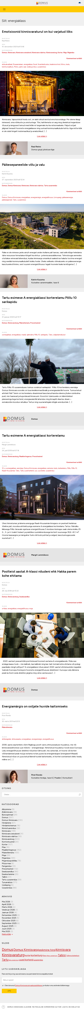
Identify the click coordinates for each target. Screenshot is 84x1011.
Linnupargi (57, 197)
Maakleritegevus (25, 456)
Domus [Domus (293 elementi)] (7, 949)
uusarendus (41, 67)
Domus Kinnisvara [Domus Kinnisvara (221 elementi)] (26, 949)
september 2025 (9, 923)
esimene (50, 468)
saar (24, 67)
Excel (35, 64)
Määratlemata (24, 323)
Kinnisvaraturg (51, 52)
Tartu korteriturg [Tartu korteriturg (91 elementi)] (14, 960)
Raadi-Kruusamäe (8, 471)
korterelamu (62, 468)
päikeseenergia (67, 197)
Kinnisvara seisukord (23, 52)
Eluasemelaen (18, 64)
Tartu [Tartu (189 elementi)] (5, 959)
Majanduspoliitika (9, 861)
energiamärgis (36, 197)
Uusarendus (7, 888)
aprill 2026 (6, 904)
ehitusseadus (16, 739)
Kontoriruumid (8, 842)
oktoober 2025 (8, 920)
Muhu (16, 67)
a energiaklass (11, 468)
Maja (65, 52)
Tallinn (4, 877)
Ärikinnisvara (7, 812)
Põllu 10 (37, 335)
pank (21, 67)
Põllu (69, 468)
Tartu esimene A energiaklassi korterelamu (33, 435)
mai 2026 (6, 901)
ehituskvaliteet (7, 64)
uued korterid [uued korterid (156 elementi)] (26, 959)
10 (3, 468)
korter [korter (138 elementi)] (27, 955)
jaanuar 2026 (8, 912)
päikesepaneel (7, 200)
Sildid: (4, 62)
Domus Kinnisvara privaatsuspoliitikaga (28, 985)
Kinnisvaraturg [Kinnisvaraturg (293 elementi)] (13, 955)
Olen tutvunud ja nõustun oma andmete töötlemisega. (36, 985)
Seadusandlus (24, 597)
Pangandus (7, 866)
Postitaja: (6, 38)
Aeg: (4, 44)
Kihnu (63, 64)
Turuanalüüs (7, 882)
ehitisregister (6, 739)
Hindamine (6, 823)
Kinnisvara (11, 52)
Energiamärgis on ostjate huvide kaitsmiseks (35, 706)
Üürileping (6, 885)
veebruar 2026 (8, 910)
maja (31, 608)
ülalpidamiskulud (59, 335)
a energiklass (6, 335)
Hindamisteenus (9, 825)
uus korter (41, 471)
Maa (4, 847)
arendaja (20, 468)
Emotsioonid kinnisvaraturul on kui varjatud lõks (37, 32)
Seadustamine (8, 874)
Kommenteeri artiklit (74, 58)
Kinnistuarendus (9, 828)
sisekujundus (32, 67)
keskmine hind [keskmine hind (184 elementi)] (47, 949)
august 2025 (7, 926)
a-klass (4, 608)
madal (23, 335)
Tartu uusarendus (50, 186)
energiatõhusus (47, 197)
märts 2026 (7, 907)
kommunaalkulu (7, 67)
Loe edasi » (42, 136)
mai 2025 (6, 931)
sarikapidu (44, 335)
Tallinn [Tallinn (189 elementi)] (62, 955)
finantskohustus (43, 64)
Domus (4, 52)
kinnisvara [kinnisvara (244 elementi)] (63, 950)
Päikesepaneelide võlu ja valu (23, 165)
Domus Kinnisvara (14, 186)
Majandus (70, 52)
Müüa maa (6, 863)
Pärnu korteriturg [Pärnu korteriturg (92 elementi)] (52, 956)
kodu (68, 64)
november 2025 (9, 918)
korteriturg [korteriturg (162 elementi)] (36, 955)
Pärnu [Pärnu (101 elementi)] (45, 956)
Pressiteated (35, 323)
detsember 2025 (9, 915)
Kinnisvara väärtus (39, 52)
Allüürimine (6, 809)
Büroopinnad (7, 815)
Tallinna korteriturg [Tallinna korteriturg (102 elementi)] (72, 956)
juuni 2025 (7, 929)
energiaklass (28, 64)
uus (36, 471)
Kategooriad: (7, 50)
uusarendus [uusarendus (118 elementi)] (38, 960)
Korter (60, 52)
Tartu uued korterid (27, 471)
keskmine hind (55, 64)
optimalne (30, 335)
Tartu (15, 200)
